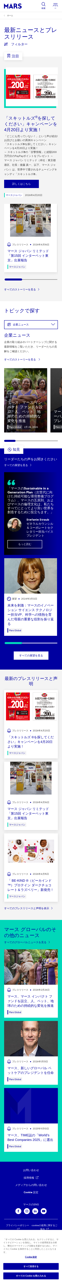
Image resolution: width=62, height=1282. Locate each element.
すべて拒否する (31, 1266)
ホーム (10, 15)
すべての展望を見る (16, 465)
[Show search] (43, 6)
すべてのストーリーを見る (20, 289)
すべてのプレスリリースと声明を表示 (26, 908)
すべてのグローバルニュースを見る (25, 942)
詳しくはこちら (21, 183)
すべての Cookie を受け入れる (31, 1276)
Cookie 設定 (31, 1192)
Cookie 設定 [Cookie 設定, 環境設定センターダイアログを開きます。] (31, 1257)
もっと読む (24, 544)
